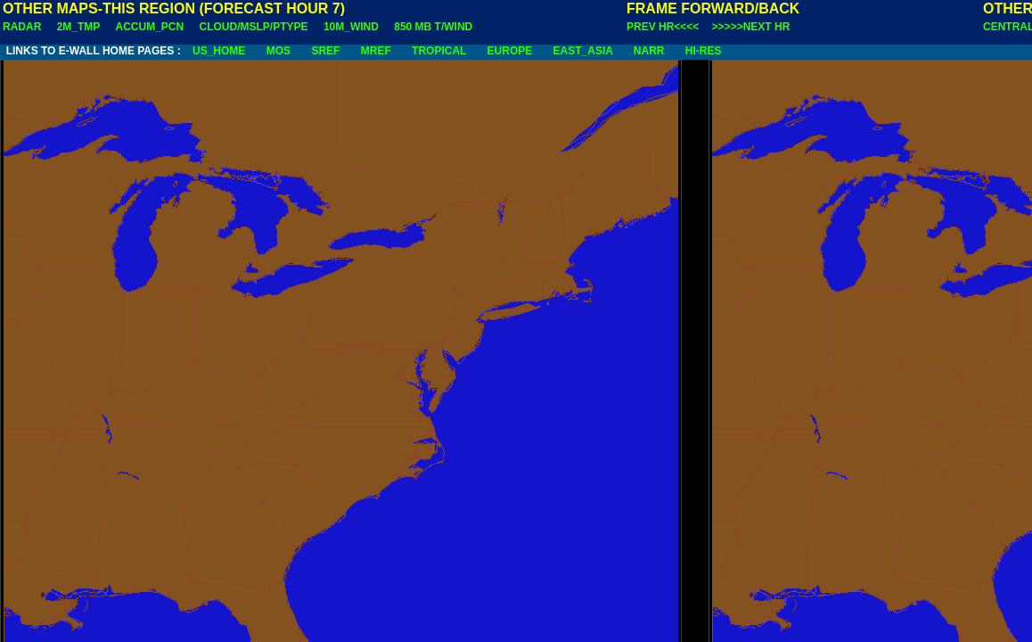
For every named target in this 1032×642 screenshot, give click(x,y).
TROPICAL (439, 51)
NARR (649, 51)
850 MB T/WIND (433, 27)
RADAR (22, 27)
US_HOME (218, 51)
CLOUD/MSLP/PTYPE (254, 27)
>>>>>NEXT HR (751, 27)
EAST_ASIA (583, 51)
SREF (325, 51)
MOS (278, 51)
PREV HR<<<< (663, 27)
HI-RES (703, 51)
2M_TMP (78, 27)
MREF (376, 51)
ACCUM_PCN (150, 27)
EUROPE (510, 51)
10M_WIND (351, 27)
